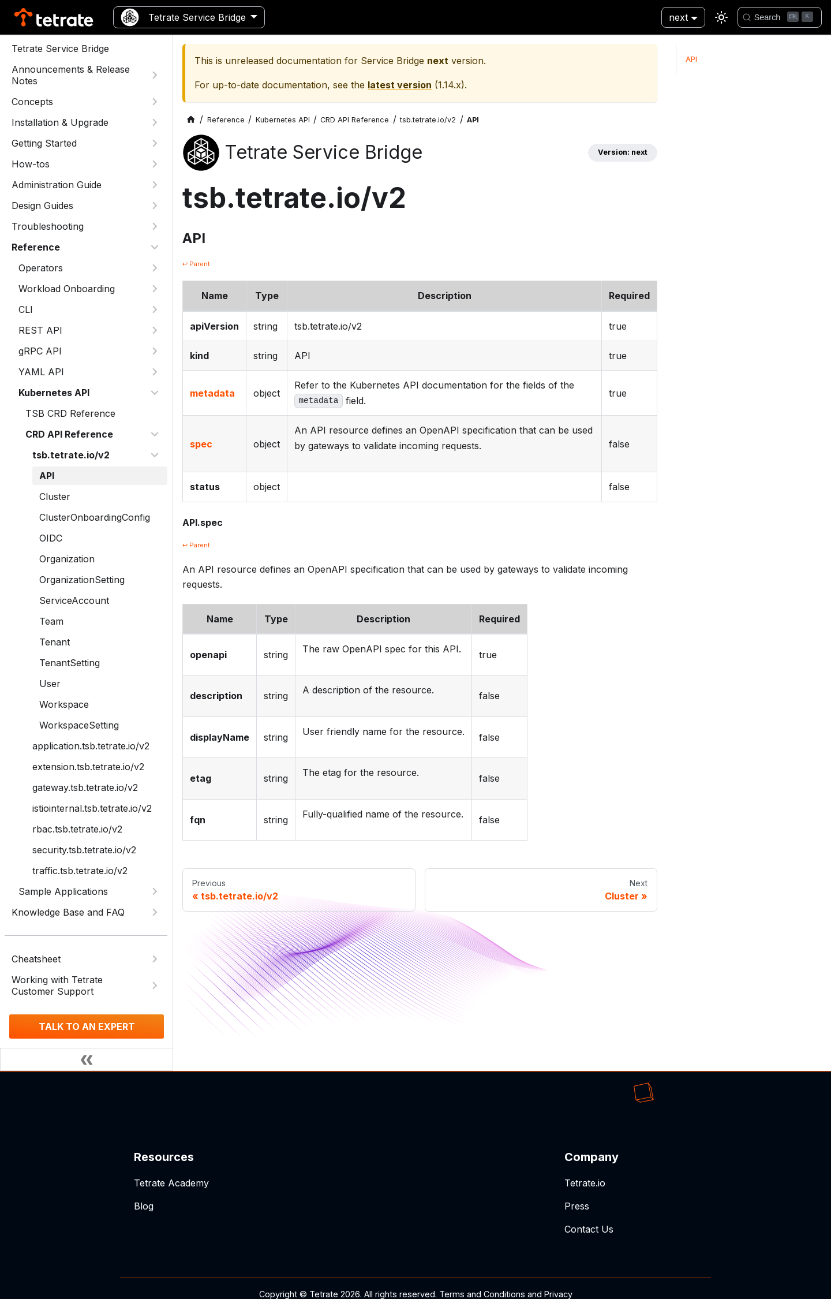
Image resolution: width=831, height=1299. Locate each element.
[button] (89, 330)
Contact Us (588, 1229)
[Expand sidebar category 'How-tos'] (154, 164)
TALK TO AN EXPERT (87, 1026)
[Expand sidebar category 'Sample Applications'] (154, 891)
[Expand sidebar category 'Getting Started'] (154, 143)
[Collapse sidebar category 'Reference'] (154, 247)
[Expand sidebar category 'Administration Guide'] (154, 185)
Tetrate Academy (171, 1183)
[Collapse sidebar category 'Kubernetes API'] (154, 392)
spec (201, 444)
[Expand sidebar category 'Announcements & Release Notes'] (154, 75)
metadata (212, 393)
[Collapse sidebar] (86, 1059)
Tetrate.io (584, 1183)
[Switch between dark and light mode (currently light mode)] (721, 17)
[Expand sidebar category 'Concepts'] (154, 101)
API (691, 59)
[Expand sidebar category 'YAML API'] (154, 372)
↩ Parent (196, 264)
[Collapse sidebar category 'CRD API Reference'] (154, 434)
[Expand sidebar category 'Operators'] (154, 268)
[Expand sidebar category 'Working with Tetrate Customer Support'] (154, 985)
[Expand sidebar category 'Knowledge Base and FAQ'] (154, 912)
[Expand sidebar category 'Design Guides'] (154, 205)
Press (576, 1206)
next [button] (678, 17)
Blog (144, 1206)
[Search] (780, 17)
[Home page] (191, 120)
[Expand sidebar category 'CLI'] (154, 309)
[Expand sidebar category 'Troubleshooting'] (154, 226)
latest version (400, 85)
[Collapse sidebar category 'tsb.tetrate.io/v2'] (154, 455)
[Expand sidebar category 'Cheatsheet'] (154, 959)
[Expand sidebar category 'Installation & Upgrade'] (154, 122)
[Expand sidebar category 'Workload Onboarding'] (154, 288)
